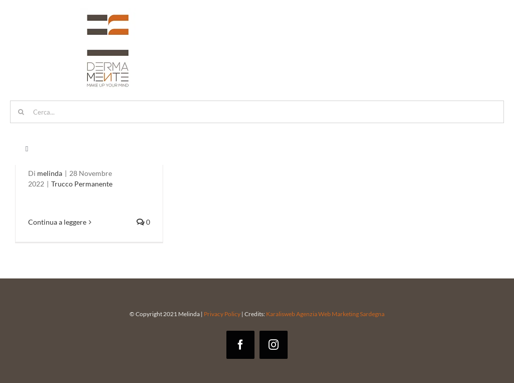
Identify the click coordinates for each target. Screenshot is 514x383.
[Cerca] (21, 112)
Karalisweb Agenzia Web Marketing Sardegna (324, 314)
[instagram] (274, 345)
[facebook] (240, 345)
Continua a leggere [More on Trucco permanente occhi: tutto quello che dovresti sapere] (57, 222)
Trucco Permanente (81, 183)
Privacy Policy (222, 314)
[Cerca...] (257, 112)
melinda (49, 173)
